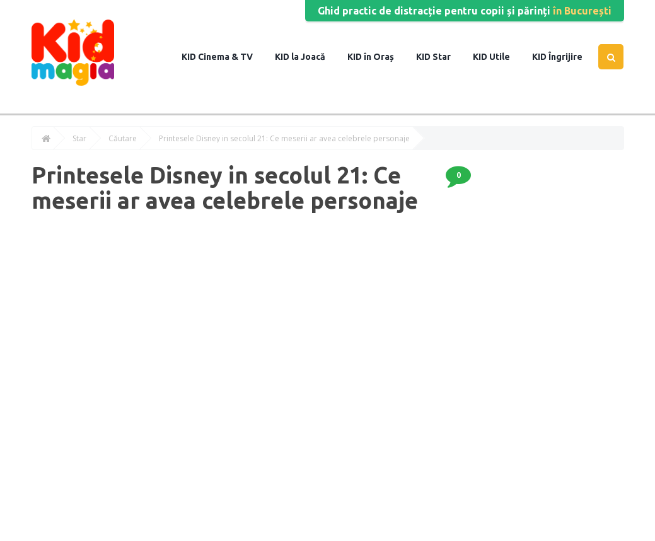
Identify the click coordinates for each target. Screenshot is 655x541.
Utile (498, 57)
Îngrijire (565, 57)
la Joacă (307, 57)
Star (441, 57)
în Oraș (378, 57)
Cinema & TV (224, 57)
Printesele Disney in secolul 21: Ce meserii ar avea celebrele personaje (284, 139)
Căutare (122, 139)
